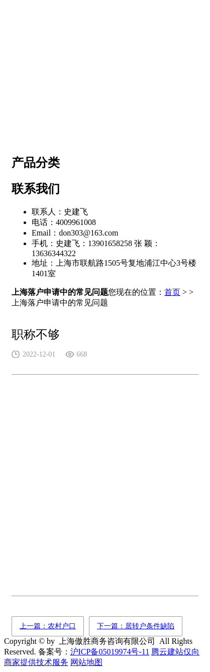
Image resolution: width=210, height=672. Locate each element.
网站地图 (86, 662)
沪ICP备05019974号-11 (110, 651)
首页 (172, 292)
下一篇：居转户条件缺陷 (135, 626)
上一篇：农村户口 (48, 626)
